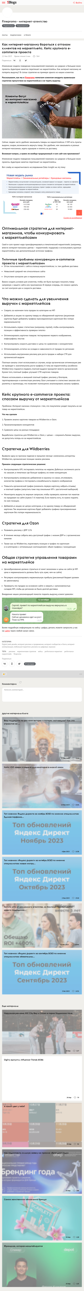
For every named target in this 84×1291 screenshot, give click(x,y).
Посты (5, 35)
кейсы (40, 651)
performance (69, 651)
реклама (12, 651)
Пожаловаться (22, 26)
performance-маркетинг (53, 651)
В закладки (29, 664)
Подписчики (15, 35)
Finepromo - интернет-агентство (24, 21)
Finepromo (30, 77)
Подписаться (8, 26)
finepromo (17, 654)
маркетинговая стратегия (26, 651)
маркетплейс (7, 654)
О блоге (27, 35)
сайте (7, 630)
